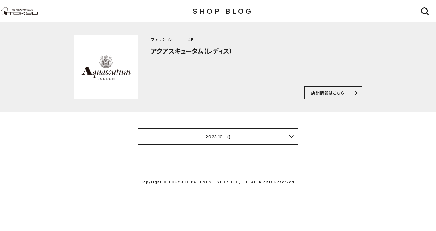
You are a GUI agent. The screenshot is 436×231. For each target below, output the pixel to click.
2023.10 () (218, 136)
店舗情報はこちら (327, 93)
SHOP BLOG (222, 11)
